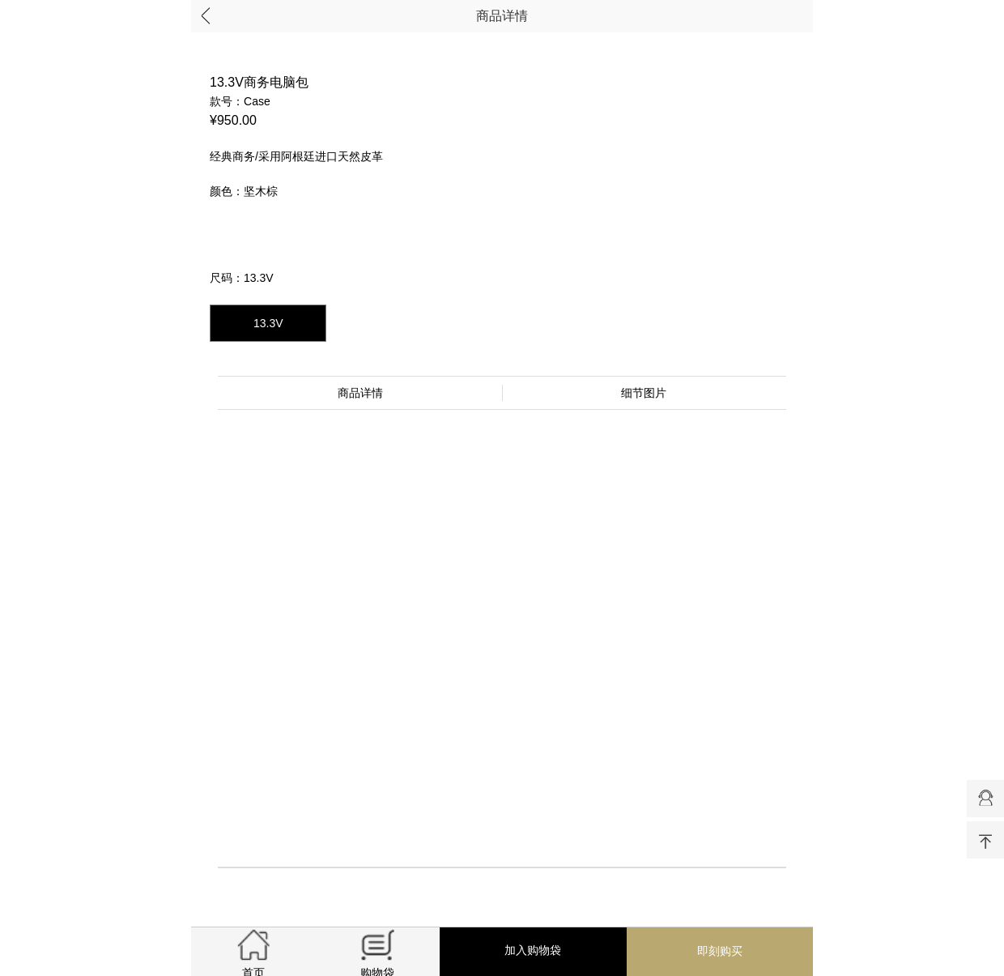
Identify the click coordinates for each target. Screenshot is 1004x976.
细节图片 (643, 392)
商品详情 (502, 16)
